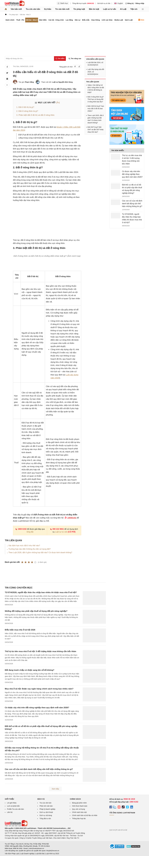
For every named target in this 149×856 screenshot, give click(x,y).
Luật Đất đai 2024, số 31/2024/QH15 (95, 64)
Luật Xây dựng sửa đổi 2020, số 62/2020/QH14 (96, 71)
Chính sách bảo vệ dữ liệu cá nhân (84, 815)
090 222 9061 (57, 529)
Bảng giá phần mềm (79, 803)
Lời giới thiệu (11, 803)
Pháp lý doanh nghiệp (47, 809)
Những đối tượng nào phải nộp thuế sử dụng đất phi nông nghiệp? (36, 611)
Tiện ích (133, 9)
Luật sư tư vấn (109, 9)
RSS (141, 20)
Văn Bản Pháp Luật (12, 853)
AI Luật (123, 9)
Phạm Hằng (29, 82)
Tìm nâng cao (74, 59)
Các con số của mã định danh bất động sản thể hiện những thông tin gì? (39, 769)
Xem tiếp (55, 789)
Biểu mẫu (85, 20)
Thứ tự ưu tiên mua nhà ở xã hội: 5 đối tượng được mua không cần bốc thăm (40, 651)
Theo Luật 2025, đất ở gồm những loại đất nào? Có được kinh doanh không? (96, 119)
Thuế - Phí (20, 20)
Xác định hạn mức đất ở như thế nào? (24, 546)
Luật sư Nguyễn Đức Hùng (62, 82)
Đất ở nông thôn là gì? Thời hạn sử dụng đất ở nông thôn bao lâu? (96, 99)
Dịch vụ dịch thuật (46, 812)
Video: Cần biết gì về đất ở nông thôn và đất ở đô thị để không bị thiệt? (96, 88)
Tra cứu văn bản (33, 9)
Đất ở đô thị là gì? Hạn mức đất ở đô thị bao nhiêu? (96, 108)
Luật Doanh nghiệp (27, 853)
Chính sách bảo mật (79, 812)
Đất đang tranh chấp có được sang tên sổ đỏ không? (29, 670)
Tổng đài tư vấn (45, 818)
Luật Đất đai (39, 853)
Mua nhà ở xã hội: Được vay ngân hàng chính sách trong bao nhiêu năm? (39, 689)
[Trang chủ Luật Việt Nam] (15, 3)
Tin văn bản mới (62, 9)
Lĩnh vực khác (107, 20)
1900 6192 (21, 529)
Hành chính (10, 20)
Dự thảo (47, 9)
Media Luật (119, 20)
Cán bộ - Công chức (56, 20)
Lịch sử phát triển (13, 806)
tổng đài (30, 532)
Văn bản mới (16, 9)
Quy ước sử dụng (78, 809)
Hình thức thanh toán (79, 806)
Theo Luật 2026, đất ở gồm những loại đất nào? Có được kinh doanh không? (40, 552)
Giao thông (95, 20)
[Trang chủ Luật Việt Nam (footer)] (16, 826)
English (118, 3)
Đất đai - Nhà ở (31, 20)
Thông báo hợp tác (79, 818)
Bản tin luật (94, 9)
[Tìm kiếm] (60, 58)
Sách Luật (129, 20)
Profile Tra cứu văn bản (15, 809)
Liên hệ (9, 812)
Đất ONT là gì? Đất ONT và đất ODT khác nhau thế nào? (96, 129)
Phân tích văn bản (46, 806)
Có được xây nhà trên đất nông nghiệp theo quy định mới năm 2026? (37, 707)
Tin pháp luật (79, 9)
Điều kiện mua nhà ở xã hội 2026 (20, 630)
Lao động (69, 20)
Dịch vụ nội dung (45, 815)
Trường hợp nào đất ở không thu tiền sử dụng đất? (29, 549)
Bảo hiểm (43, 20)
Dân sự (77, 20)
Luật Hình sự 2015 (52, 853)
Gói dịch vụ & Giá (103, 3)
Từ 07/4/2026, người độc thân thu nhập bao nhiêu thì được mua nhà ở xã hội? (41, 592)
